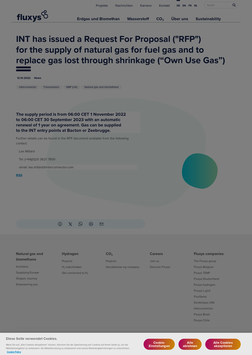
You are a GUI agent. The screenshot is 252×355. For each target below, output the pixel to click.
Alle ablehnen (190, 346)
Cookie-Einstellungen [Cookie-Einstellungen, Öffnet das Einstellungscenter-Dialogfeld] (159, 346)
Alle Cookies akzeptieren (223, 346)
